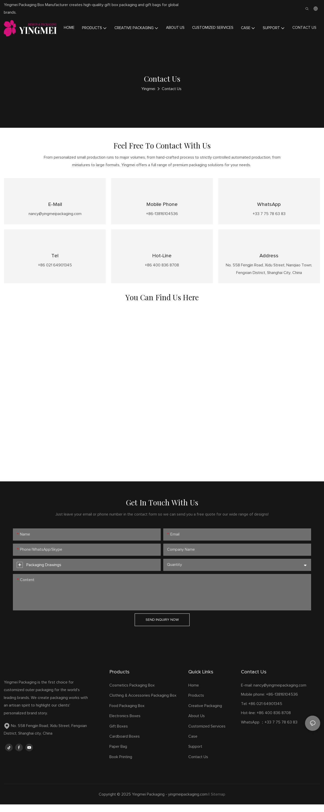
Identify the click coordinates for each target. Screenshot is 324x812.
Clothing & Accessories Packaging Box (143, 703)
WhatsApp (269, 206)
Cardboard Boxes (124, 744)
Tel (54, 261)
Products (196, 703)
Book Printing (120, 764)
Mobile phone (162, 206)
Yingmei (148, 89)
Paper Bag (118, 754)
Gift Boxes (118, 734)
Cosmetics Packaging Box (132, 693)
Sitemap (218, 802)
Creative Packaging (205, 713)
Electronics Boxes (124, 723)
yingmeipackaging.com (188, 802)
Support (195, 754)
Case (192, 744)
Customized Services (207, 734)
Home (193, 693)
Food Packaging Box (128, 713)
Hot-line (162, 261)
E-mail (55, 206)
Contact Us (171, 89)
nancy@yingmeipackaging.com (279, 693)
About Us (196, 723)
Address (268, 261)
